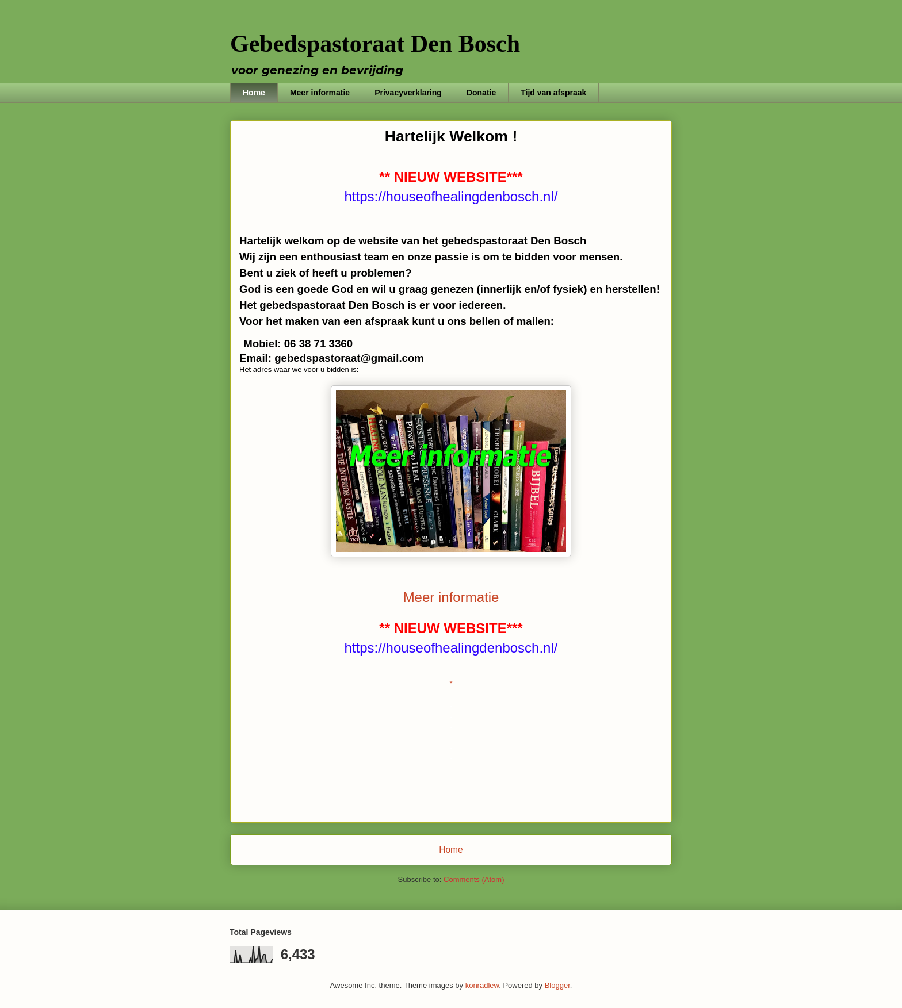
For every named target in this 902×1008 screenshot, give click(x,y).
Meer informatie (320, 92)
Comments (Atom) (474, 879)
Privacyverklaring (408, 92)
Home (254, 92)
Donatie (481, 92)
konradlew (482, 985)
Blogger (557, 985)
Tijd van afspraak (553, 92)
